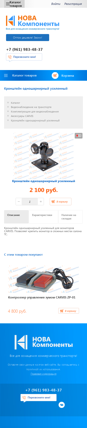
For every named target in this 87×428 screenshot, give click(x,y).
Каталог (15, 102)
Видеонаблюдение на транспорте (31, 107)
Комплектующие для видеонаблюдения (35, 111)
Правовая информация (44, 373)
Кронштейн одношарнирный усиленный (35, 120)
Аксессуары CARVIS (22, 116)
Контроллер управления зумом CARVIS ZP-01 (41, 297)
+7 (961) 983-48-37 (24, 49)
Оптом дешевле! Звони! (27, 37)
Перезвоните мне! (24, 57)
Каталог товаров (14, 4)
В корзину (62, 201)
